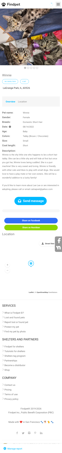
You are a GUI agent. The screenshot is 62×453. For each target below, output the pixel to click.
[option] (31, 37)
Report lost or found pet (16, 322)
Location (22, 101)
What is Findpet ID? (14, 312)
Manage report (12, 448)
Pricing (7, 389)
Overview (10, 101)
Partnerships (10, 360)
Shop (7, 370)
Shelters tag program (15, 356)
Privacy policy (11, 399)
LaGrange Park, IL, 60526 (16, 88)
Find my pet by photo (15, 331)
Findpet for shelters (14, 346)
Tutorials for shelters (14, 351)
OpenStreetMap (42, 292)
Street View (49, 244)
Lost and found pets (14, 317)
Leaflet (31, 292)
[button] (29, 261)
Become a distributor (14, 365)
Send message (30, 201)
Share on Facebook (31, 220)
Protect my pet (11, 326)
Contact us (9, 385)
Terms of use (11, 394)
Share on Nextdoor (31, 227)
